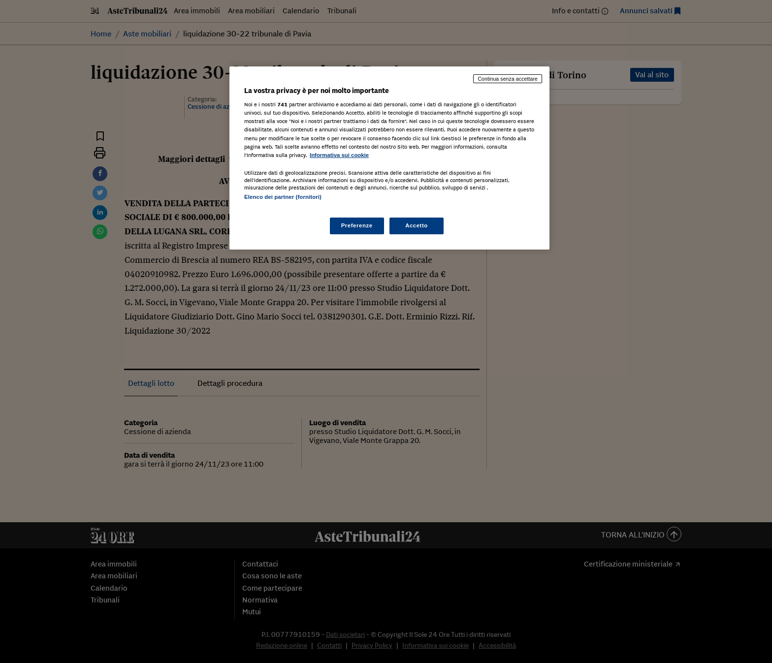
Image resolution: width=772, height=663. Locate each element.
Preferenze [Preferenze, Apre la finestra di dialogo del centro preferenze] (357, 225)
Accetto (416, 225)
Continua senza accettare (508, 79)
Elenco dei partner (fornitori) (283, 197)
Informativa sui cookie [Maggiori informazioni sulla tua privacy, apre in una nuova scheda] (339, 155)
